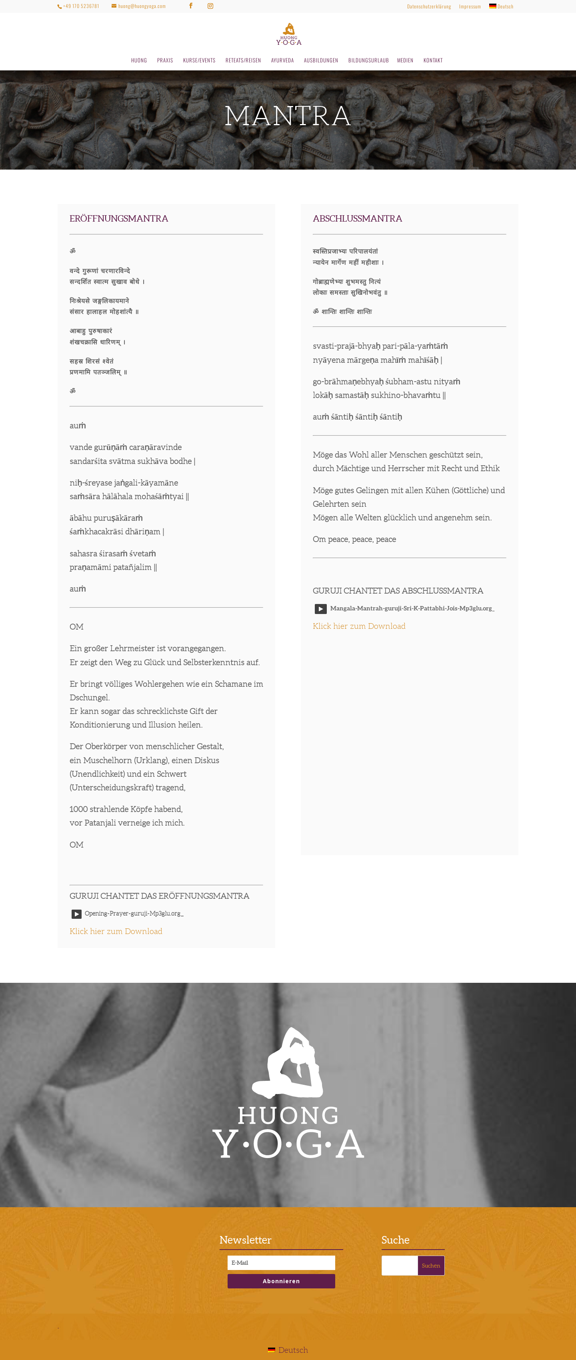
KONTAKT (433, 60)
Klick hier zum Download (116, 931)
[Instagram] (211, 6)
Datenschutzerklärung (429, 7)
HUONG (139, 60)
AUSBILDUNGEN (321, 60)
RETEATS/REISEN (243, 60)
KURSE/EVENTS (199, 60)
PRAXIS (165, 60)
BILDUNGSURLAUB (368, 60)
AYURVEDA (282, 60)
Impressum (470, 7)
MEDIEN (405, 60)
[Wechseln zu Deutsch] (288, 1349)
